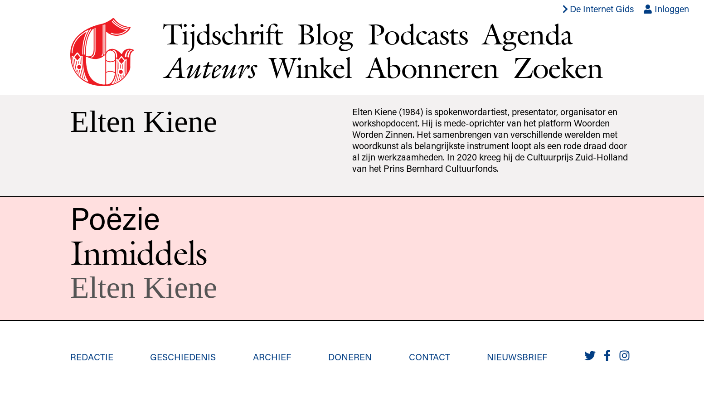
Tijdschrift (222, 34)
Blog (325, 34)
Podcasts (418, 34)
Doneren (350, 357)
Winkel (310, 67)
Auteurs (209, 67)
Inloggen (666, 9)
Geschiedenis (183, 357)
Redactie (91, 357)
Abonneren (432, 67)
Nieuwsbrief (517, 357)
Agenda (527, 34)
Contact (429, 357)
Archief (272, 357)
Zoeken (557, 67)
